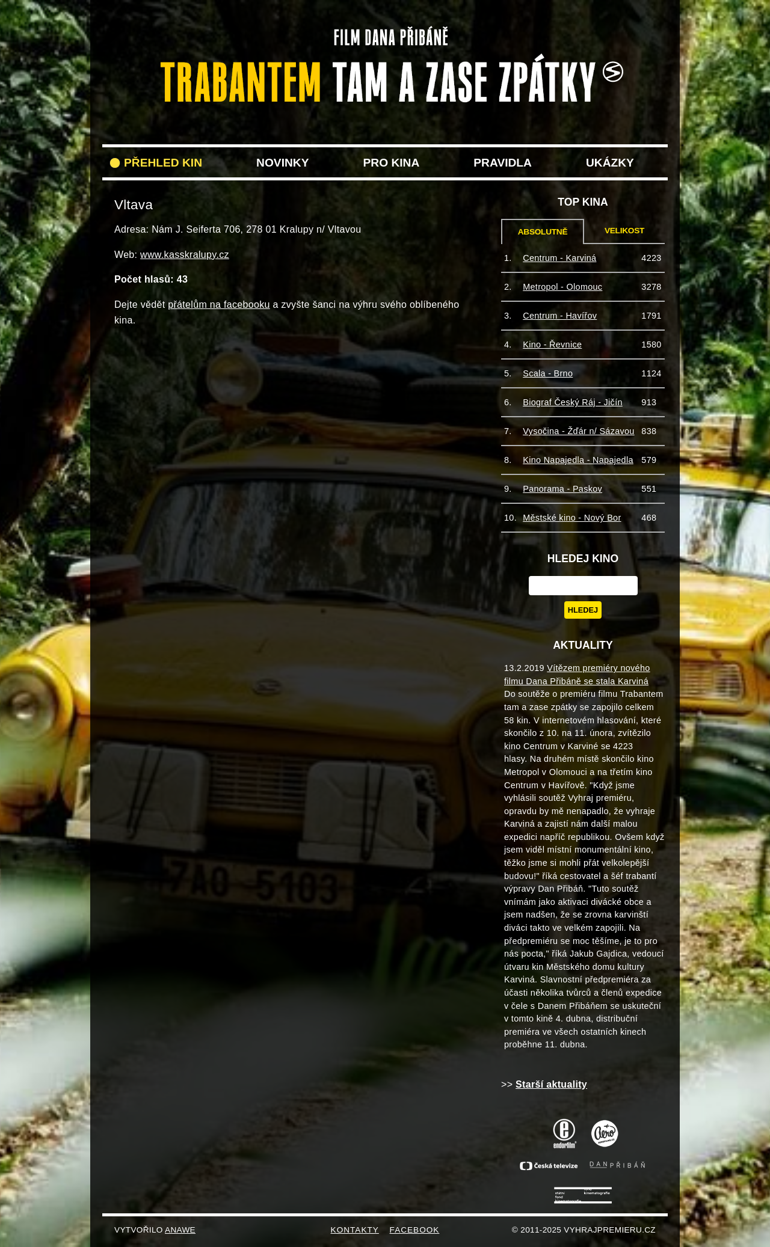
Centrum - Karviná (559, 258)
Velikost (624, 230)
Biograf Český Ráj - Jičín (573, 402)
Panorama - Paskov (562, 489)
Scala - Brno (548, 373)
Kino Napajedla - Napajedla (578, 460)
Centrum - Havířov (560, 315)
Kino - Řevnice (552, 344)
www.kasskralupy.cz (184, 255)
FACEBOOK (415, 1229)
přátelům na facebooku (219, 304)
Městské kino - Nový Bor (572, 517)
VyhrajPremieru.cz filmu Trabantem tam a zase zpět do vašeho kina (385, 35)
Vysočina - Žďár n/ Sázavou (578, 431)
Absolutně (543, 231)
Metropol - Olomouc (562, 287)
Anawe (180, 1229)
